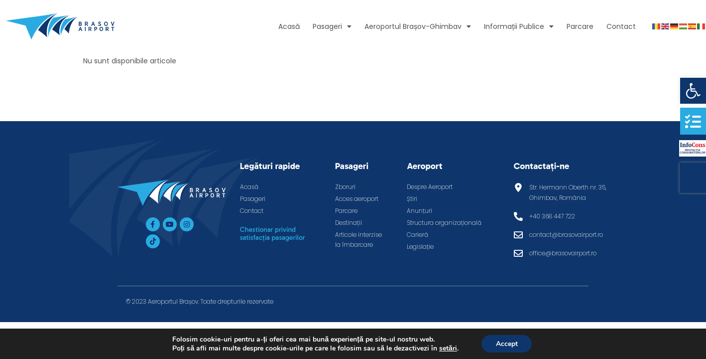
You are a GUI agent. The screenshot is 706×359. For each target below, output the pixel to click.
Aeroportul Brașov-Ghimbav (417, 26)
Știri (412, 198)
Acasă (289, 26)
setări (447, 348)
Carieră (417, 234)
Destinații (348, 222)
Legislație (420, 246)
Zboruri (345, 186)
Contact (621, 26)
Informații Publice (519, 26)
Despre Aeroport (430, 186)
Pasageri (332, 26)
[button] (693, 91)
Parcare (580, 26)
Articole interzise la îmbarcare (358, 239)
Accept (507, 343)
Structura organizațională (444, 222)
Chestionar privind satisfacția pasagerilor (272, 233)
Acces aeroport (356, 198)
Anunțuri (419, 210)
